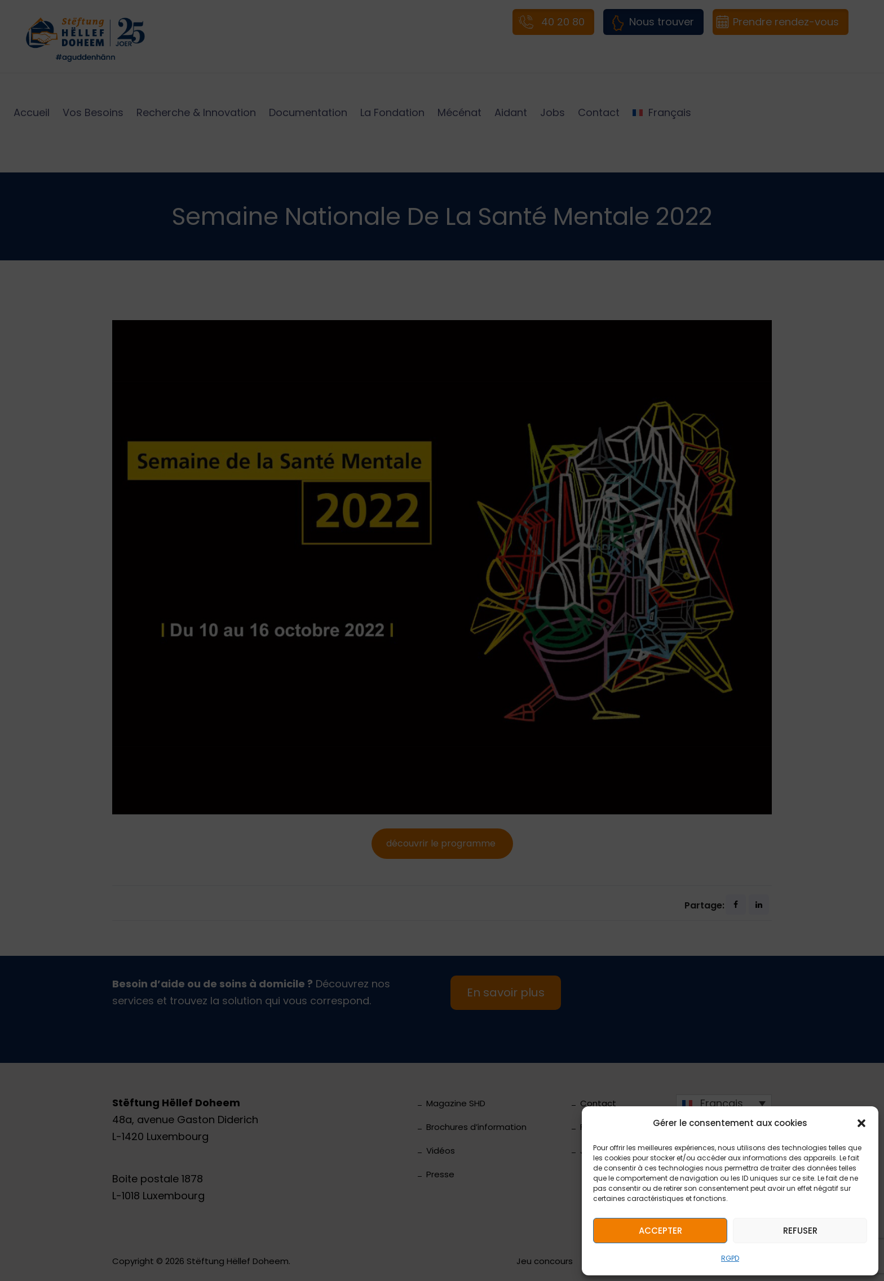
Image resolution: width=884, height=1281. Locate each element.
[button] (861, 1123)
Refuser (800, 1230)
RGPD (730, 1258)
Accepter (660, 1230)
